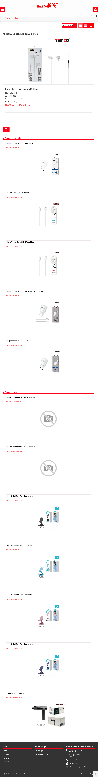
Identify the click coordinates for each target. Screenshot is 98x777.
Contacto (7, 762)
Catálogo (7, 758)
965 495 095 (73, 764)
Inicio (5, 751)
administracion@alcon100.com (76, 767)
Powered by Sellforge (87, 774)
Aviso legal (39, 751)
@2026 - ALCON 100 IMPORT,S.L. (15, 774)
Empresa (7, 755)
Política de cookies (42, 755)
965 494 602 (73, 760)
